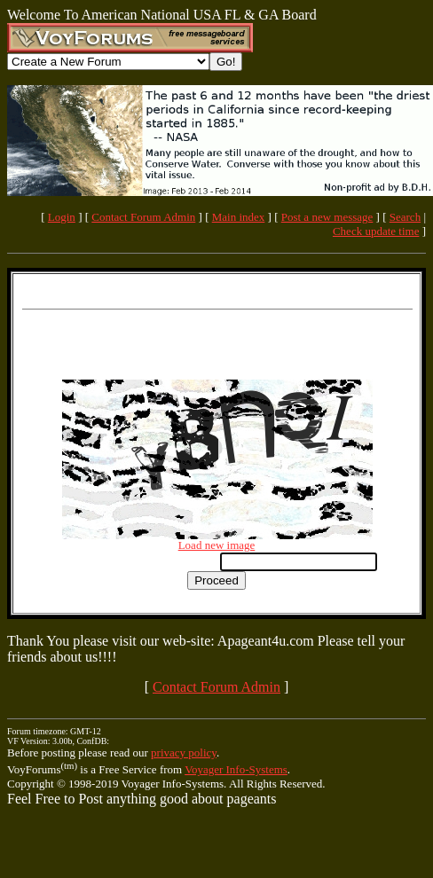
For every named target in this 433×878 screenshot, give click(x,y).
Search (405, 216)
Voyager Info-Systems (236, 769)
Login (61, 216)
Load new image (217, 545)
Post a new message (327, 216)
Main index (238, 216)
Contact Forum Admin (143, 216)
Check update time (376, 231)
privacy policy (183, 752)
